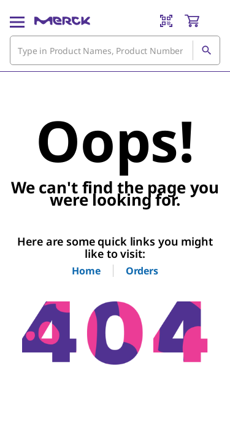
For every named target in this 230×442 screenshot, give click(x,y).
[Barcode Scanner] (166, 21)
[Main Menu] (17, 20)
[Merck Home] (62, 21)
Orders (142, 270)
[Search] (206, 50)
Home (86, 270)
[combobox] (115, 50)
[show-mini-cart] (201, 20)
